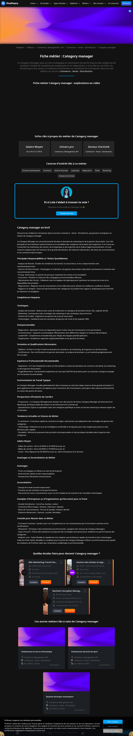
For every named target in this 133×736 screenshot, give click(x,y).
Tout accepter (113, 722)
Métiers (30, 47)
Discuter (126, 3)
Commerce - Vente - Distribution (81, 47)
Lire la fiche (54, 665)
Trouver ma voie (66, 213)
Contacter (46, 582)
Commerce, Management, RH (50, 47)
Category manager (107, 47)
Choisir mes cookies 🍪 (113, 731)
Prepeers (20, 47)
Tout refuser (113, 726)
